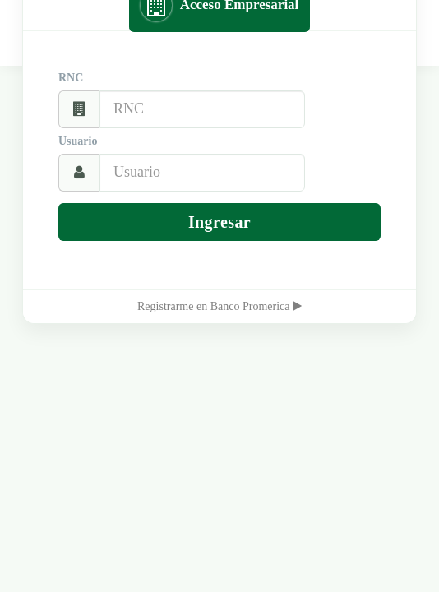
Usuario (77, 141)
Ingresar (219, 222)
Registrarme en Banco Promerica (219, 306)
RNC (70, 78)
